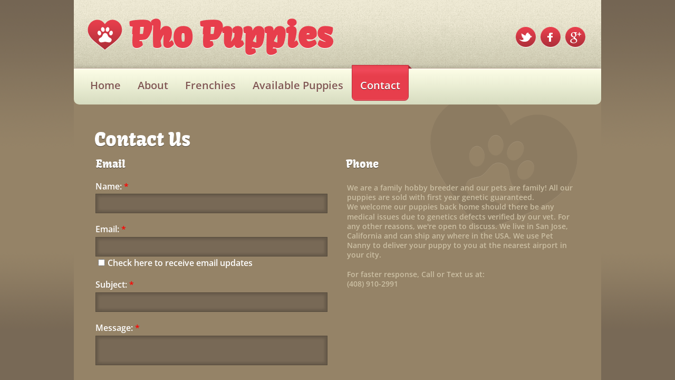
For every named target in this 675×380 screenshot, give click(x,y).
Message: (117, 328)
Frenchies (210, 85)
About (153, 85)
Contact (380, 85)
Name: (112, 186)
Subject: (114, 284)
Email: (110, 229)
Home (105, 85)
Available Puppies (298, 85)
